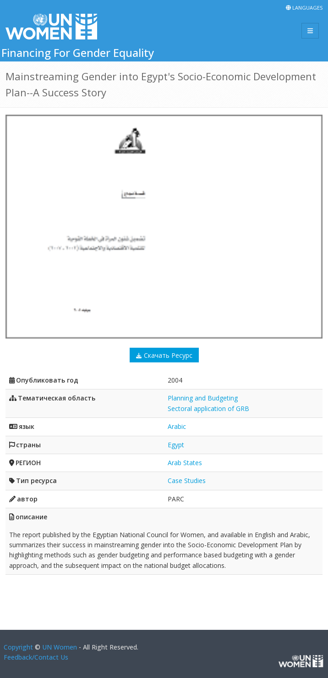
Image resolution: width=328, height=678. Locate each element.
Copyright (18, 647)
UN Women (59, 647)
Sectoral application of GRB (208, 408)
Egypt (176, 444)
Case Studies (187, 480)
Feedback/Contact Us (36, 657)
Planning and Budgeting (203, 398)
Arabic (177, 426)
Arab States (185, 462)
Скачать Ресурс (168, 355)
